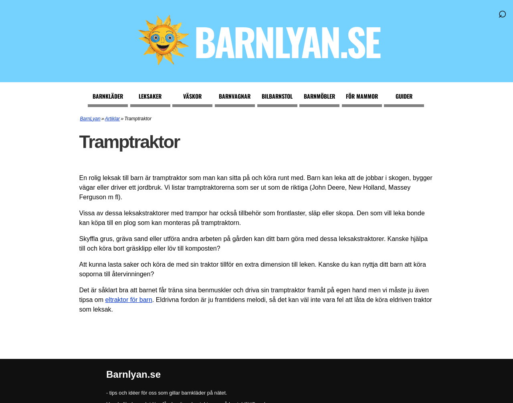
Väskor (192, 96)
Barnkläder (108, 96)
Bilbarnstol (277, 96)
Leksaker (150, 96)
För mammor (362, 96)
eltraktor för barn (128, 299)
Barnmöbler (319, 96)
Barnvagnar (234, 96)
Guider (404, 96)
